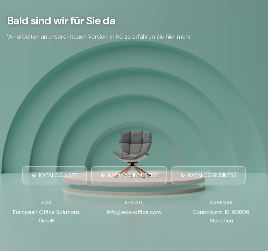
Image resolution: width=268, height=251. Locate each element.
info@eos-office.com (134, 212)
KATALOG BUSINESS (212, 175)
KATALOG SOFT (58, 175)
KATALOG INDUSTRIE (133, 175)
